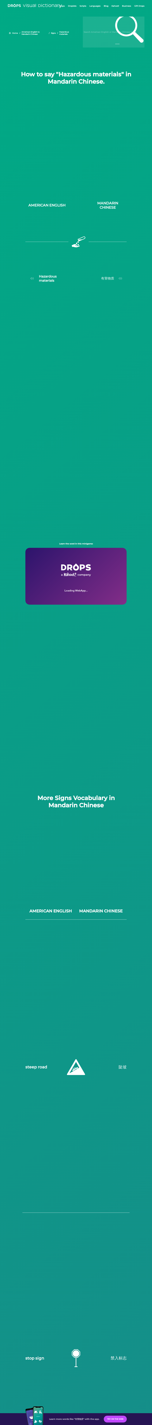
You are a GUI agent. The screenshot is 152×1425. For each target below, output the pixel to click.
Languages (94, 6)
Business (126, 6)
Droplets (72, 6)
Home (15, 33)
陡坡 (123, 1067)
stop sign (34, 1358)
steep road (36, 1067)
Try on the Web (115, 1419)
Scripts (83, 6)
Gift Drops (139, 6)
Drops (62, 6)
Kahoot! (115, 6)
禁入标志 (119, 1358)
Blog (106, 6)
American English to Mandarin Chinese (31, 33)
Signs (53, 33)
